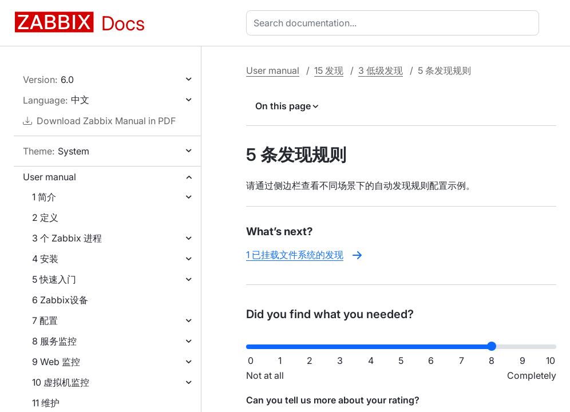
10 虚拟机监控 (60, 382)
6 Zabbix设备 (60, 300)
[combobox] (395, 23)
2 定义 (45, 217)
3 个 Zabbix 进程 (67, 238)
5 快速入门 (54, 279)
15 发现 (328, 70)
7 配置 (45, 320)
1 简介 (44, 197)
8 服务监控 (54, 341)
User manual (49, 177)
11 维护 (46, 403)
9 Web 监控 (56, 361)
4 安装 (45, 258)
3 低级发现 (380, 70)
